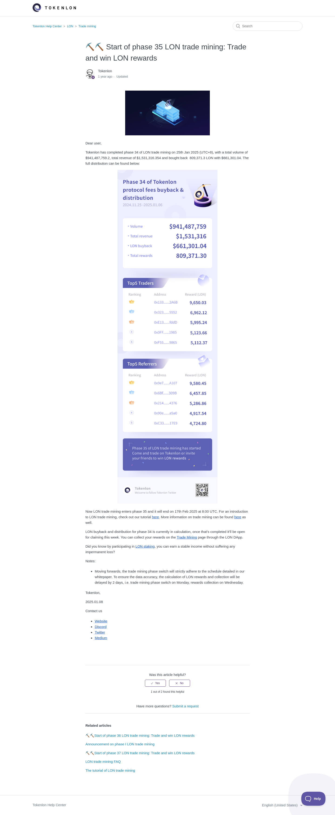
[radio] (155, 683)
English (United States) (280, 805)
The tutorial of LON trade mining (110, 770)
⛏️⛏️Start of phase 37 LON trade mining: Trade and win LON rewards (139, 753)
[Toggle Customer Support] (313, 799)
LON (70, 26)
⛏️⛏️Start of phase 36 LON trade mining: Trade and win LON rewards (139, 735)
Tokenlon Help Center (47, 26)
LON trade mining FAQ (103, 762)
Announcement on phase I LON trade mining (119, 744)
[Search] (267, 26)
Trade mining (87, 26)
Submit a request (185, 706)
